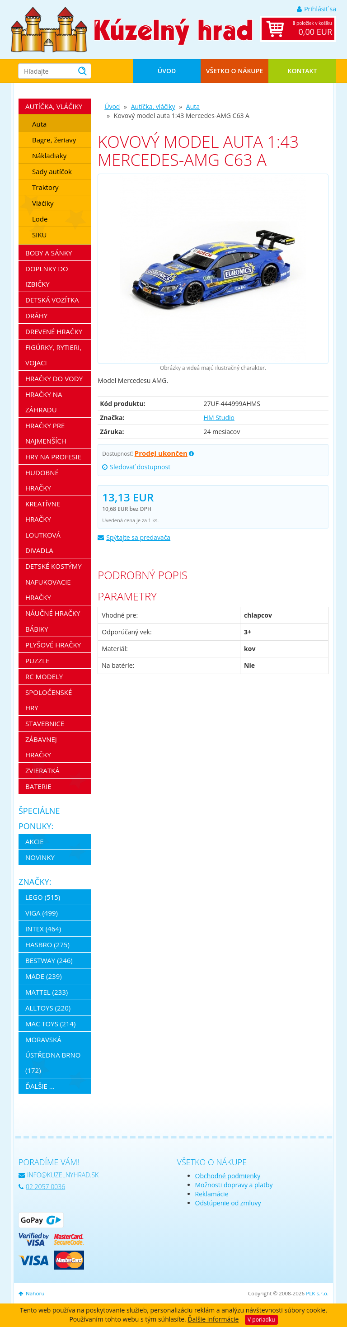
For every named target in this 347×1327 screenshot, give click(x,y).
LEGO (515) (42, 897)
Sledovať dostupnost (136, 467)
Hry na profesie (53, 456)
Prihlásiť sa (316, 9)
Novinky (40, 857)
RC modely (44, 676)
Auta (193, 106)
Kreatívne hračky (42, 511)
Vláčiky (42, 203)
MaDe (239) (43, 976)
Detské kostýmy (53, 566)
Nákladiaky (49, 155)
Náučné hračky (52, 613)
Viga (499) (41, 912)
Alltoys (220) (47, 1007)
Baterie (38, 786)
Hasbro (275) (47, 944)
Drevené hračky (53, 331)
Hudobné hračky (42, 480)
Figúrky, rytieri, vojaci (53, 355)
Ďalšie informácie (213, 1319)
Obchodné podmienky (228, 1175)
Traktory (45, 187)
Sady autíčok (52, 171)
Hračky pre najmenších (45, 433)
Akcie (34, 841)
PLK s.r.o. (317, 1293)
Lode (39, 218)
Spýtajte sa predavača (134, 537)
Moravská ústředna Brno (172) (52, 1055)
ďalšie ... (40, 1086)
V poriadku (261, 1319)
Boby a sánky (48, 252)
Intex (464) (43, 928)
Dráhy (36, 315)
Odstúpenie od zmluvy (228, 1203)
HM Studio (219, 417)
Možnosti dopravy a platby (234, 1185)
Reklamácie (212, 1194)
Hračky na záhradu (43, 402)
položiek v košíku (307, 29)
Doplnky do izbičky (46, 276)
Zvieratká (42, 770)
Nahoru (31, 1293)
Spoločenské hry (48, 700)
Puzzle (37, 660)
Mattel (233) (46, 991)
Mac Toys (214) (50, 1023)
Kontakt (302, 70)
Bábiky (36, 628)
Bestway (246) (49, 960)
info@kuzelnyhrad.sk (58, 1175)
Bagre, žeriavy (54, 139)
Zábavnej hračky (41, 747)
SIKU (39, 234)
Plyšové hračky (53, 644)
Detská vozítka (52, 299)
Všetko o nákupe (234, 70)
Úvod (167, 70)
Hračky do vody (54, 378)
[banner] (49, 28)
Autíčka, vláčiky (153, 106)
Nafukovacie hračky (48, 589)
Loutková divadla (43, 542)
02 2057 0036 (42, 1186)
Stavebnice (44, 723)
